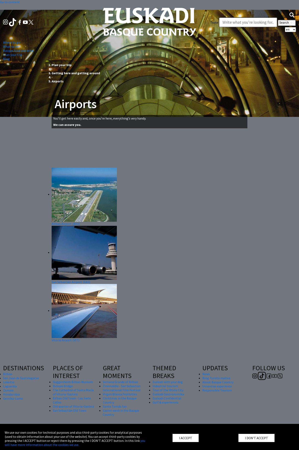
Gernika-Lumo (13, 398)
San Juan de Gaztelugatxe (21, 378)
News (206, 374)
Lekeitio (8, 382)
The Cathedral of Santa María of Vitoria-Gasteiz (73, 392)
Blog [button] (6, 59)
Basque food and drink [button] (18, 51)
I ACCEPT (185, 438)
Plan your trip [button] (12, 55)
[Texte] (248, 22)
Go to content (10, 2)
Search (286, 22)
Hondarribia (11, 394)
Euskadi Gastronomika (168, 394)
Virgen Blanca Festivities (120, 394)
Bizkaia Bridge (63, 386)
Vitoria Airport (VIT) (65, 340)
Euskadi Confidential (167, 398)
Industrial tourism (165, 386)
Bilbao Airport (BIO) (66, 224)
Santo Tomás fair (115, 406)
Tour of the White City (168, 390)
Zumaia (8, 390)
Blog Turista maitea (216, 378)
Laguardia (10, 386)
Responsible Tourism (217, 390)
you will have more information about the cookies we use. (75, 443)
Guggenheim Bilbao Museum (73, 382)
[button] (291, 14)
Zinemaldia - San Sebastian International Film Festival (122, 388)
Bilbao (7, 374)
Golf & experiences (165, 402)
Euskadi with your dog (168, 382)
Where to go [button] (11, 42)
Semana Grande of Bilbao (120, 382)
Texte (214, 22)
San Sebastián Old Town (69, 410)
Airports (58, 81)
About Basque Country (217, 382)
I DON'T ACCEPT (256, 438)
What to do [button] (11, 46)
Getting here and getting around (76, 73)
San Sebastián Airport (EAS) (71, 282)
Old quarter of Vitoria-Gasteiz (73, 406)
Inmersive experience (217, 386)
